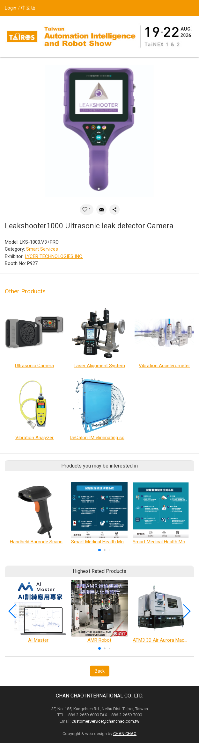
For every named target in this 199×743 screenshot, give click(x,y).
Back (100, 671)
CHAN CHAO (124, 733)
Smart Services (42, 249)
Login (10, 8)
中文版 (28, 8)
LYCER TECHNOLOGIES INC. (54, 256)
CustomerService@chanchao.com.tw (105, 721)
